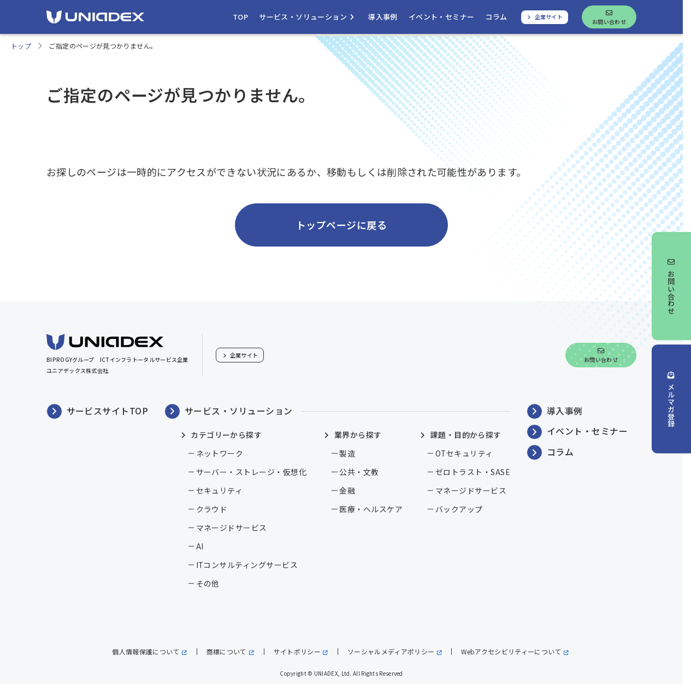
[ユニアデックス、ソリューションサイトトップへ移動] (240, 17)
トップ (21, 46)
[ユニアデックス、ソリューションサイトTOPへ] (95, 17)
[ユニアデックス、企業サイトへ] (545, 17)
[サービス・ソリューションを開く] (308, 17)
